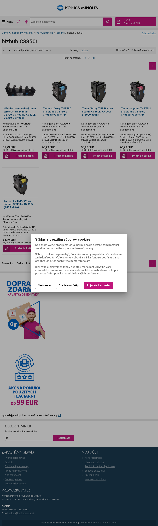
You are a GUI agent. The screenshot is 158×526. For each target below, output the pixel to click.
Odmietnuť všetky (69, 285)
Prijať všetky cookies (99, 285)
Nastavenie (44, 285)
